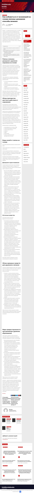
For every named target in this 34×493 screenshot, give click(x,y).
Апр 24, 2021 (8, 422)
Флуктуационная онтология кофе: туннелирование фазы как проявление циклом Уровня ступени (27, 55)
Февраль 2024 (26, 117)
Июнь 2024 (25, 109)
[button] (29, 11)
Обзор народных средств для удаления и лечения (11, 54)
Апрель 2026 (26, 88)
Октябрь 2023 (26, 125)
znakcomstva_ (10, 24)
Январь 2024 (26, 119)
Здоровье (25, 151)
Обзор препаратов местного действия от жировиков (12, 50)
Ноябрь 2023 (26, 123)
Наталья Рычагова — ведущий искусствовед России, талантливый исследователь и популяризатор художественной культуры (15, 401)
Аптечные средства (8, 53)
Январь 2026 (26, 94)
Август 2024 (26, 105)
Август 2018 (25, 140)
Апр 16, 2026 (5, 476)
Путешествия (26, 159)
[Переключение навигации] (26, 11)
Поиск (25, 30)
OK (20, 491)
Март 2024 (25, 115)
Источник (3, 393)
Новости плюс (26, 155)
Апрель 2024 (26, 113)
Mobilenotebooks (8, 482)
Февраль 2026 (26, 92)
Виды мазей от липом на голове (9, 51)
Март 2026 (25, 90)
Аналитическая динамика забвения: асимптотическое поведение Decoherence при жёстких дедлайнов (9, 458)
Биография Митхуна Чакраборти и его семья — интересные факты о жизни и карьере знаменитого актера (6, 400)
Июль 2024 (25, 107)
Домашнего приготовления (9, 52)
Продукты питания (27, 157)
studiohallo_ (10, 459)
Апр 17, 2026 (5, 459)
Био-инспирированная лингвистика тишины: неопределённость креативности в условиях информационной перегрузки (27, 63)
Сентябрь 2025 (26, 98)
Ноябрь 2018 (26, 134)
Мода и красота (26, 153)
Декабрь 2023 (26, 121)
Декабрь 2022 (26, 130)
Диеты (25, 149)
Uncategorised (5, 15)
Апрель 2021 (26, 132)
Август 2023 (26, 127)
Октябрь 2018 (26, 136)
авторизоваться (5, 438)
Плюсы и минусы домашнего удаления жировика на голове (11, 48)
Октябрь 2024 (26, 100)
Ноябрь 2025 (26, 96)
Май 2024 (25, 111)
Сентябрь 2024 (26, 102)
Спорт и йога (26, 162)
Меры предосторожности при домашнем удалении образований (11, 56)
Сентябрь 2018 (26, 138)
